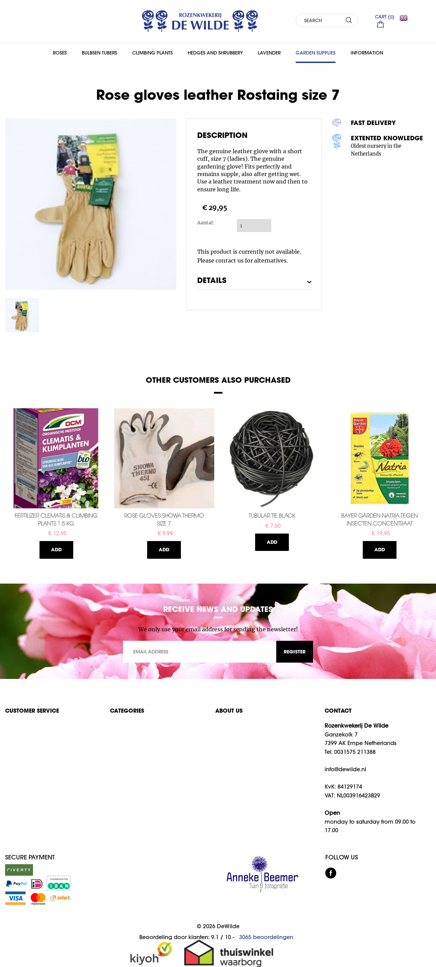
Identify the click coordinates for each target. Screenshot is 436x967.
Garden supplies (316, 53)
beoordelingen (266, 937)
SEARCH (349, 20)
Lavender (269, 53)
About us (229, 710)
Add (56, 549)
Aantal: (206, 223)
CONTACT (338, 710)
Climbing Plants (152, 53)
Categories (127, 710)
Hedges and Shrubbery (215, 53)
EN (406, 18)
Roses (60, 53)
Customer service (32, 710)
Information (367, 53)
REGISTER (295, 651)
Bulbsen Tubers (99, 53)
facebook (330, 873)
